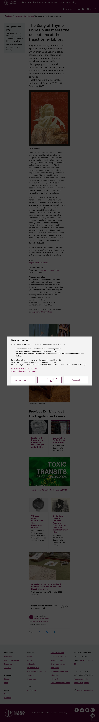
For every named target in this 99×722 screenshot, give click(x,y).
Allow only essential (23, 380)
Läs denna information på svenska (24, 371)
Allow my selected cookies (49, 380)
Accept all (76, 380)
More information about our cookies (24, 369)
